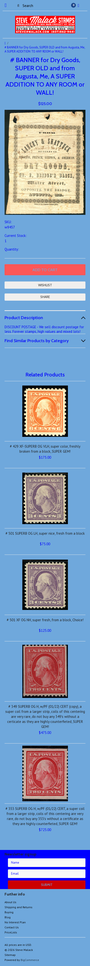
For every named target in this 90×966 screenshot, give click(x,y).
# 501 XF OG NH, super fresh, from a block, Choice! (45, 620)
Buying (9, 912)
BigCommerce (30, 960)
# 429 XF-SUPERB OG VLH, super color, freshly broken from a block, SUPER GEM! (45, 449)
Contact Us (12, 927)
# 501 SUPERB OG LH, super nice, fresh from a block (45, 533)
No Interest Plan (15, 922)
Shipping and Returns (18, 907)
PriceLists (11, 932)
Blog (8, 917)
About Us (10, 902)
